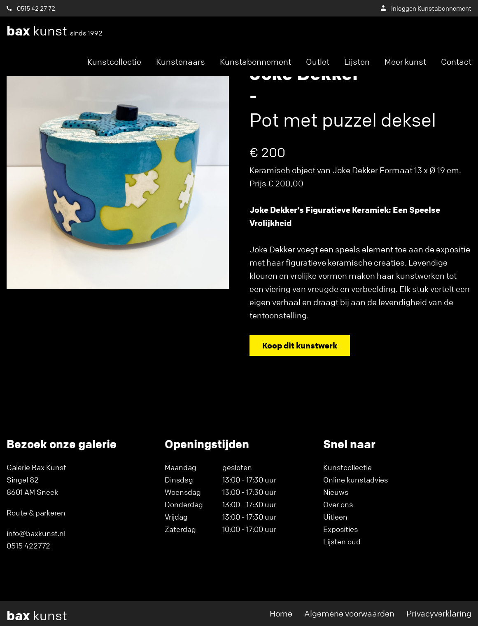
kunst (55, 31)
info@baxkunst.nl (36, 533)
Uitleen (335, 516)
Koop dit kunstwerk (299, 345)
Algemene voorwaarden (349, 613)
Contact (456, 61)
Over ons (338, 504)
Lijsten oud (342, 541)
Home (281, 613)
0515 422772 (28, 545)
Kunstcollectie (114, 61)
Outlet (317, 61)
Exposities (340, 529)
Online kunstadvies (355, 479)
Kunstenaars (180, 61)
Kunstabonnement (255, 61)
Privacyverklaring (438, 613)
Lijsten (357, 61)
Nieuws (335, 492)
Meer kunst (405, 61)
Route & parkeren (36, 512)
